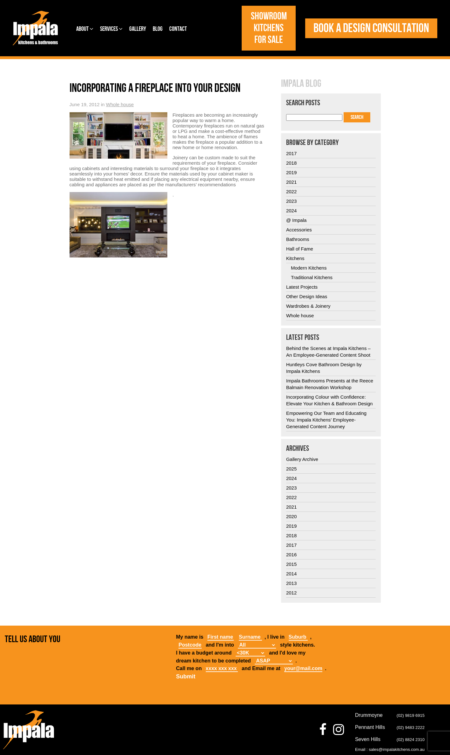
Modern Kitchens (309, 268)
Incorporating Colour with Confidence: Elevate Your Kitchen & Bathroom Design (329, 400)
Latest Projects (302, 287)
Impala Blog (301, 83)
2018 (291, 163)
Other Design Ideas (306, 296)
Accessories (299, 229)
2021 (291, 182)
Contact (178, 29)
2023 (291, 201)
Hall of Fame (299, 248)
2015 (291, 564)
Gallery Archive (302, 459)
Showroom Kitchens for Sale (269, 28)
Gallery (137, 29)
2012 (291, 592)
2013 (291, 583)
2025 (291, 468)
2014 (291, 573)
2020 (291, 516)
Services (111, 29)
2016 (291, 554)
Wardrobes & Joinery (308, 306)
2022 (291, 191)
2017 (291, 153)
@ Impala (296, 220)
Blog (158, 29)
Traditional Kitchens (311, 277)
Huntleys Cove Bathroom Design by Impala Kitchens (324, 368)
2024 (291, 210)
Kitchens (295, 258)
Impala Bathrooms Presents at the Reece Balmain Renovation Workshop (329, 384)
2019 (291, 172)
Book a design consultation (371, 28)
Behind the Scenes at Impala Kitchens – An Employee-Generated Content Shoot (328, 352)
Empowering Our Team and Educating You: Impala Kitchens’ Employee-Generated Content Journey (326, 419)
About (84, 29)
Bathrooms (297, 239)
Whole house (120, 104)
